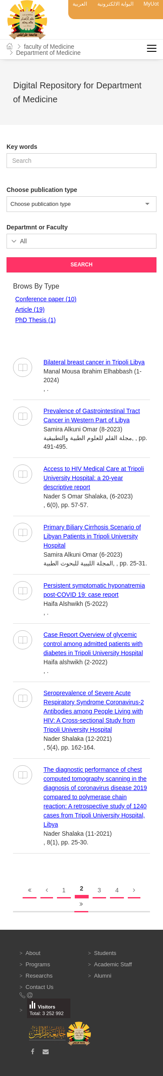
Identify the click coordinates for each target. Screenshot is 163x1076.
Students (105, 953)
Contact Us (39, 987)
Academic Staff (113, 964)
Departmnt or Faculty (37, 227)
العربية (80, 4)
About (33, 953)
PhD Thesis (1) (35, 320)
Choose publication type (42, 189)
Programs (38, 964)
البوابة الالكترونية (115, 4)
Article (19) (30, 309)
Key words (22, 146)
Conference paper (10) (46, 299)
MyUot (151, 4)
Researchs (39, 975)
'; (81, 241)
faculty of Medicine (49, 47)
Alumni (102, 975)
